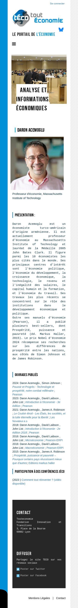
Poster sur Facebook (33, 575)
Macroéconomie (35, 447)
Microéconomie (34, 440)
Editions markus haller (41, 463)
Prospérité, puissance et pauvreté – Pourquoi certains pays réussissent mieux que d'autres (37, 459)
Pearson (17, 394)
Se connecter (57, 3)
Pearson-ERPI (54, 440)
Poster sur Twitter (32, 569)
